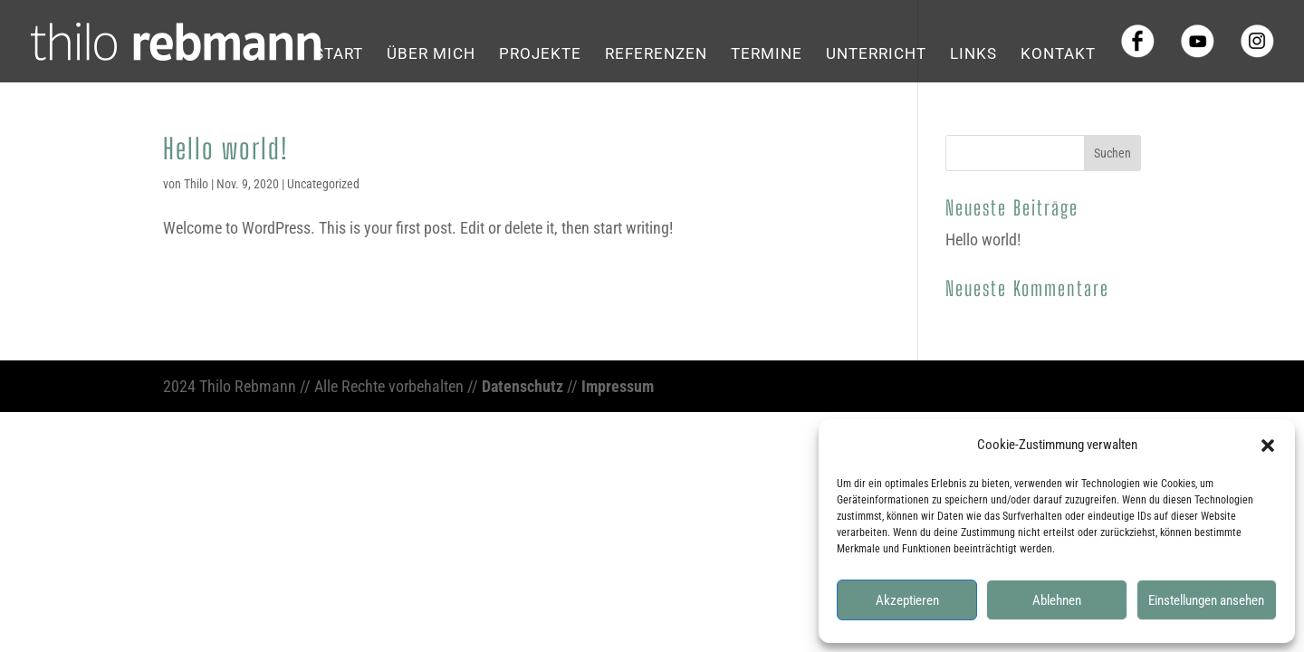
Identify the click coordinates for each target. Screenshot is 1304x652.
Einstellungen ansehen (1206, 600)
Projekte (540, 54)
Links (973, 54)
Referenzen (656, 54)
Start (338, 54)
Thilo (196, 184)
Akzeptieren (907, 600)
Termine (766, 54)
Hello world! (226, 148)
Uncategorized (323, 184)
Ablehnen (1056, 600)
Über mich (431, 54)
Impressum (617, 386)
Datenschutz (522, 386)
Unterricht (876, 54)
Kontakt (1058, 54)
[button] (1268, 445)
